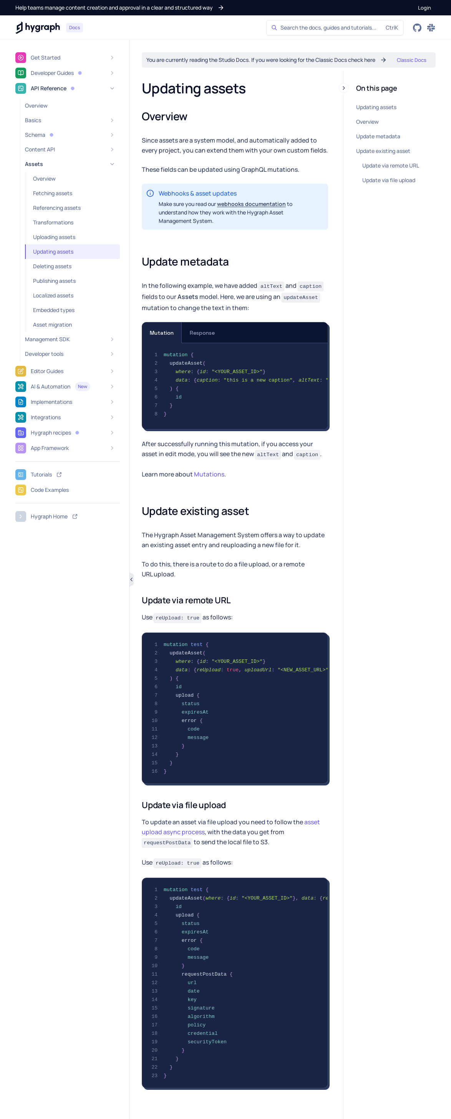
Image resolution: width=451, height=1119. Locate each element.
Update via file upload (388, 180)
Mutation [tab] (162, 332)
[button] (119, 7)
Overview (367, 121)
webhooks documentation (251, 204)
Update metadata (378, 136)
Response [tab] (202, 332)
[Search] (334, 27)
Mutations (209, 474)
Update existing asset (383, 150)
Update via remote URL (390, 165)
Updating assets (376, 107)
